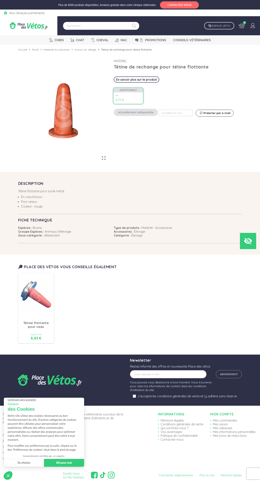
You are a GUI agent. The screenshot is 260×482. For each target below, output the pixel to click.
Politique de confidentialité (179, 436)
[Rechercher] (101, 26)
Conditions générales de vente (182, 424)
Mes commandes (225, 420)
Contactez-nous (172, 439)
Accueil (22, 49)
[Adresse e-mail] (168, 374)
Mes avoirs (220, 424)
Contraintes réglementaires (176, 475)
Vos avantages (171, 432)
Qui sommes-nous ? (174, 428)
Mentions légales (172, 420)
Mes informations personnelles (234, 432)
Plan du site (207, 475)
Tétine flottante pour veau (36, 325)
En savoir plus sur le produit (136, 79)
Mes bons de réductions (230, 436)
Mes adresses (222, 428)
